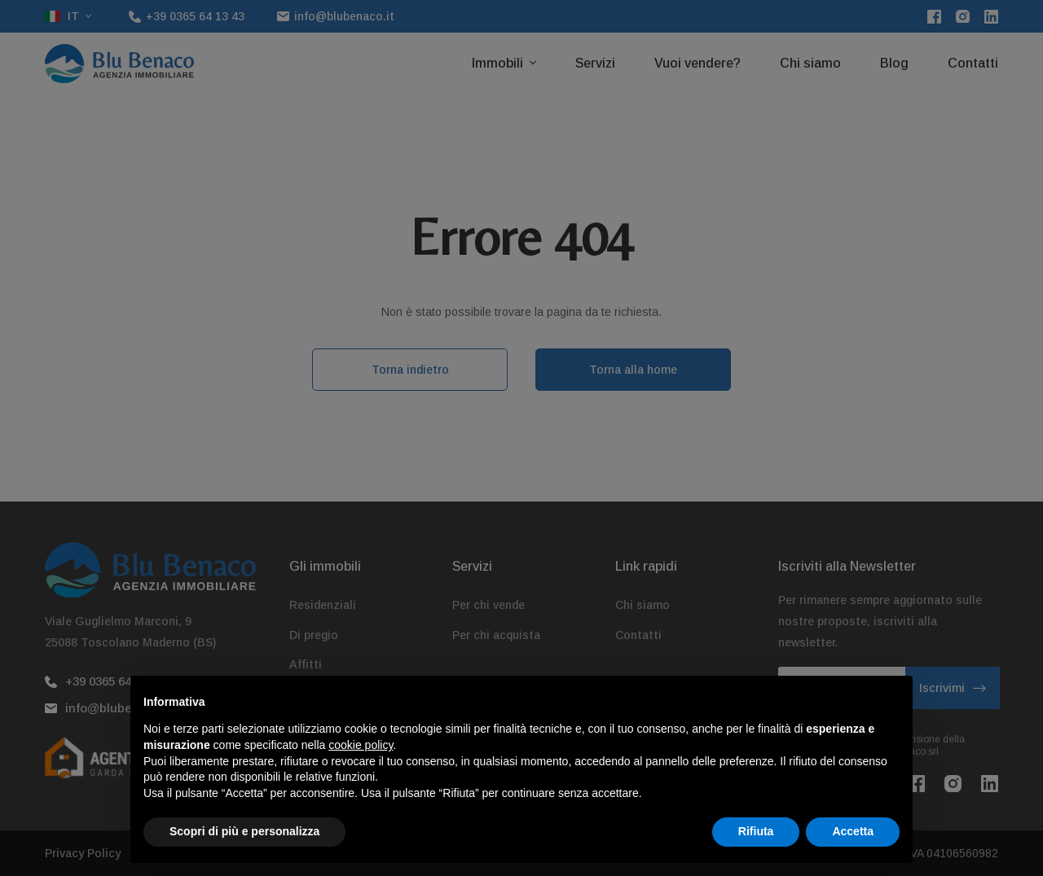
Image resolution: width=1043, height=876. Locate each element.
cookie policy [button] (360, 778)
